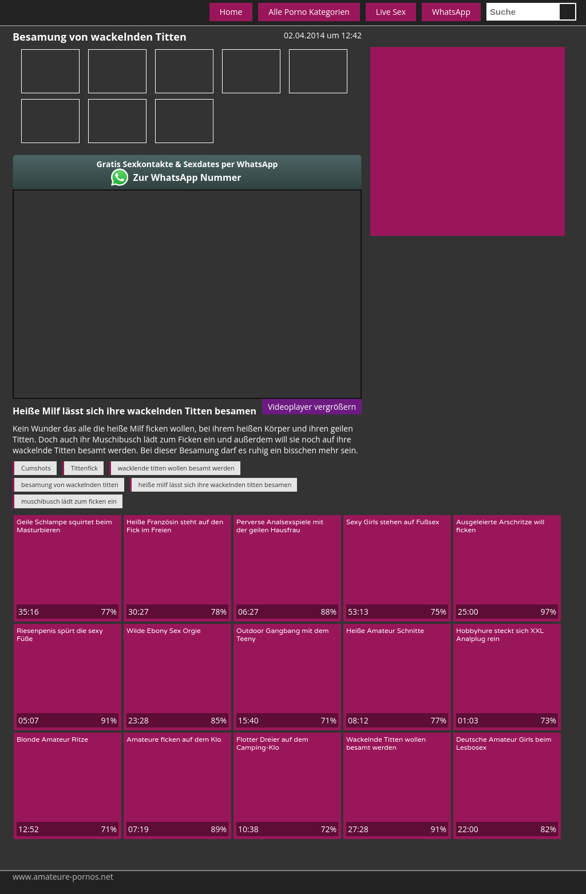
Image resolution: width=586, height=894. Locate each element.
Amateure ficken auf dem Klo (173, 739)
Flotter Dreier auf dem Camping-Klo (272, 743)
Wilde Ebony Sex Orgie (163, 631)
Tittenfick (84, 468)
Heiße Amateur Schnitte (385, 631)
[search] (522, 12)
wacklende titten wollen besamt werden (176, 468)
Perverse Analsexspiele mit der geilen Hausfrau (279, 526)
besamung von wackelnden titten (69, 484)
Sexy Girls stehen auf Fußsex (393, 522)
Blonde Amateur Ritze (52, 739)
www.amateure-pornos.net (63, 876)
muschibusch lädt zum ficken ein (69, 501)
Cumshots (36, 468)
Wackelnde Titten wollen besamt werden (386, 743)
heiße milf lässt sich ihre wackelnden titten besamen (215, 484)
